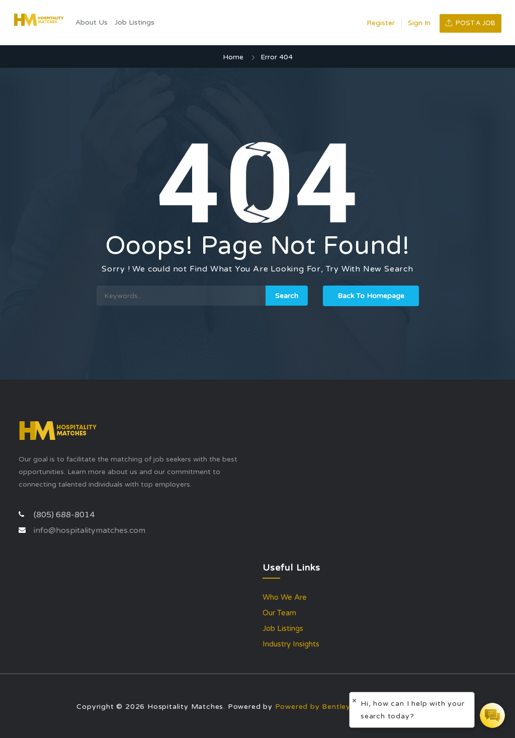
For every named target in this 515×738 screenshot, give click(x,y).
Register (381, 23)
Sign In (419, 23)
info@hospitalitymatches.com (89, 530)
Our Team (279, 612)
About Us (91, 22)
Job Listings (134, 22)
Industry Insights (291, 644)
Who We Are (285, 597)
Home (233, 57)
